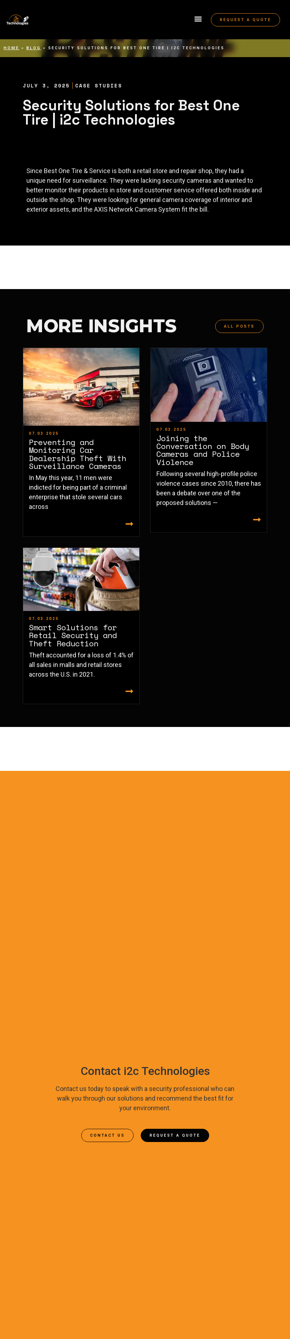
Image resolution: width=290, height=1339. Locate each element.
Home (11, 48)
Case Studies (98, 85)
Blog (33, 48)
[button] (198, 19)
